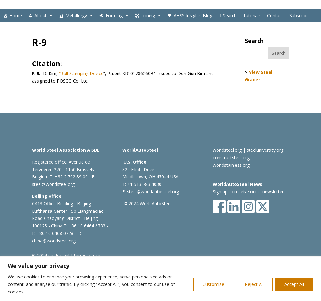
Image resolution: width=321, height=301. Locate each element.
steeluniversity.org (265, 150)
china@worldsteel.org (54, 241)
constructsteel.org (231, 158)
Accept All (294, 284)
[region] (160, 278)
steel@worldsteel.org (53, 184)
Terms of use (86, 255)
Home (15, 15)
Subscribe (299, 15)
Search (230, 15)
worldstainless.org (231, 165)
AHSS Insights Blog (193, 15)
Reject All (254, 284)
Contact (275, 15)
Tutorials (252, 15)
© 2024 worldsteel (50, 255)
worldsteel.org (227, 150)
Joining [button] (151, 15)
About (43, 15)
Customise (213, 284)
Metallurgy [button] (79, 15)
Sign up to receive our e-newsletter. (249, 192)
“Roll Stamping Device (81, 73)
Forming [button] (117, 15)
